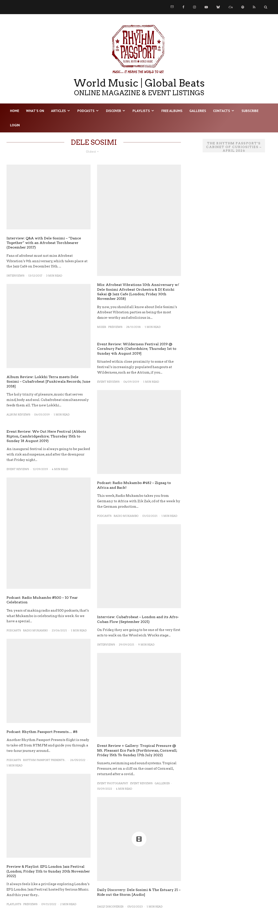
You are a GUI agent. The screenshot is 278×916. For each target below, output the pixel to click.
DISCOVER (113, 110)
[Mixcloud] (230, 7)
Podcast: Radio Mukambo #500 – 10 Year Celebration (42, 600)
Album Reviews (18, 414)
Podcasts (85, 110)
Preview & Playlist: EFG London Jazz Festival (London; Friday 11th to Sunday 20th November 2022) (48, 831)
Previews (30, 864)
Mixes (101, 327)
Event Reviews (18, 469)
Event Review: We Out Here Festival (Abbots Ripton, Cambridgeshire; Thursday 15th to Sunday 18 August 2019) (46, 436)
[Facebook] (183, 7)
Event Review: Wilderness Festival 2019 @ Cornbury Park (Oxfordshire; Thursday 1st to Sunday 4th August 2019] (136, 348)
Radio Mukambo (35, 630)
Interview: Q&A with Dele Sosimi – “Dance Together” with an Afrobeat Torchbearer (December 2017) (44, 243)
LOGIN (15, 125)
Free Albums (171, 110)
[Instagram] (194, 7)
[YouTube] (206, 7)
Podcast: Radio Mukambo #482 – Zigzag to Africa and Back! (134, 439)
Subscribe (250, 110)
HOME (14, 110)
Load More (93, 887)
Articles (58, 110)
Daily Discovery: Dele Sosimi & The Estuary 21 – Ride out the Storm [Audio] (138, 797)
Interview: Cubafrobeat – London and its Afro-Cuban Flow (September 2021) (138, 573)
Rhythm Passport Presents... (44, 760)
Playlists (141, 110)
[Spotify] (242, 7)
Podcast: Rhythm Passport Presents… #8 (42, 732)
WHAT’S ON (35, 110)
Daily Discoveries (110, 811)
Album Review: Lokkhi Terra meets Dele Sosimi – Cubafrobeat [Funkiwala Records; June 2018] (48, 381)
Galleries (197, 110)
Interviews (15, 275)
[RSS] (254, 7)
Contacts (221, 110)
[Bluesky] (218, 7)
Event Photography (112, 709)
